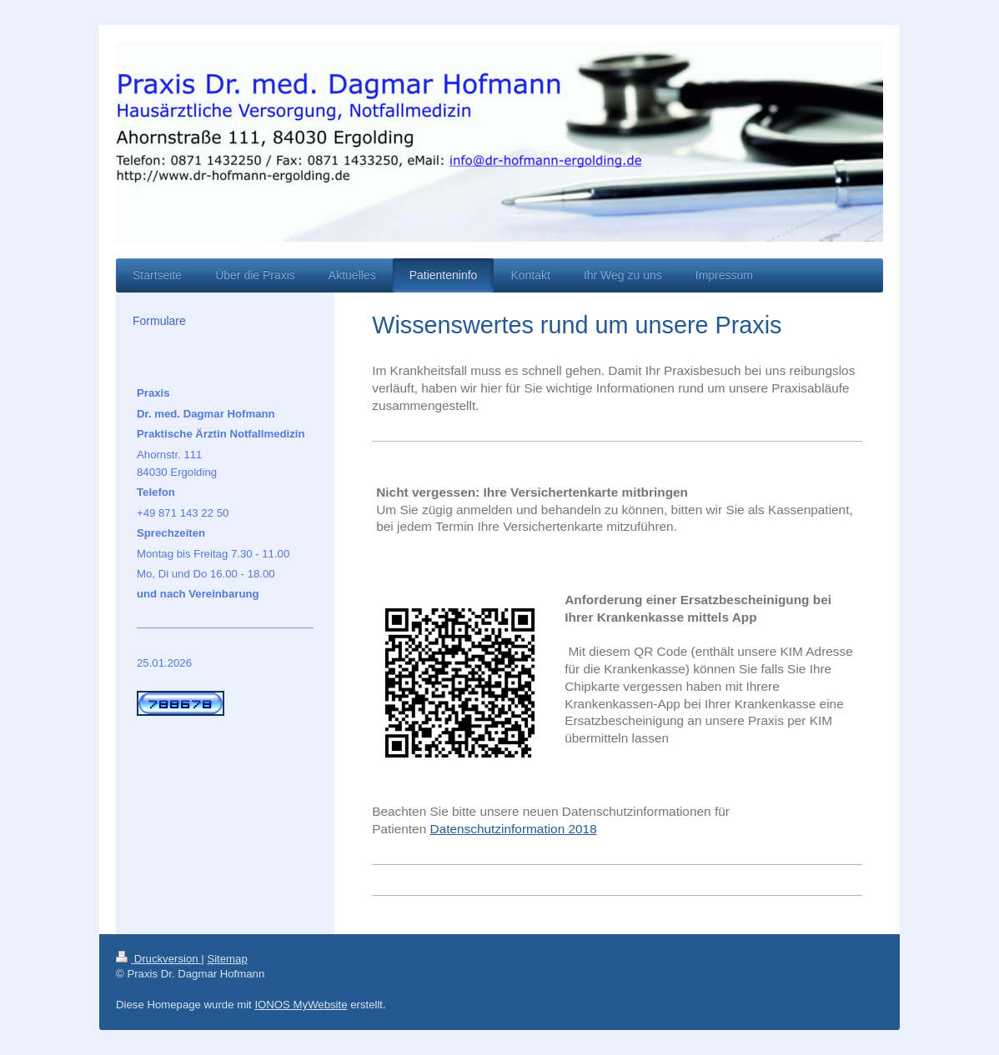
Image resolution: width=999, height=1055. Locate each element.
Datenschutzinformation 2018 (513, 829)
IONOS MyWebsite (300, 1004)
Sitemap (227, 958)
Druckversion (158, 958)
